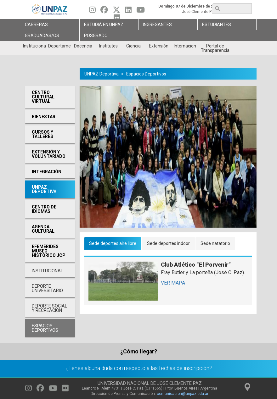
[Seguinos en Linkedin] (128, 11)
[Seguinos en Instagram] (92, 11)
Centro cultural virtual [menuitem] (43, 97)
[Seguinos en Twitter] (116, 11)
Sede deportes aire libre (112, 243)
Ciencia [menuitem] (133, 45)
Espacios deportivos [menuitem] (45, 328)
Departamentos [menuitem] (59, 45)
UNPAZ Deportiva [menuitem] (44, 189)
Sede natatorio (215, 243)
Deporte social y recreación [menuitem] (49, 308)
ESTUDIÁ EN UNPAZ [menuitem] (103, 24)
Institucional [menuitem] (34, 45)
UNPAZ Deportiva (101, 73)
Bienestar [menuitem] (43, 116)
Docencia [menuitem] (83, 45)
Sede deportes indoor (168, 243)
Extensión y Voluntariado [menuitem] (48, 154)
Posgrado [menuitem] (96, 35)
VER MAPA (173, 283)
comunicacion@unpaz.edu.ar (182, 393)
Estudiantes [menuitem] (216, 24)
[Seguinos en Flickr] (65, 389)
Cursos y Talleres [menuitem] (42, 134)
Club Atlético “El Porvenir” (196, 264)
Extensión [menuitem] (158, 45)
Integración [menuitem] (46, 171)
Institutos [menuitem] (108, 45)
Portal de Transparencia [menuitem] (215, 48)
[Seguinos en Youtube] (140, 11)
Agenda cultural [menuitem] (43, 229)
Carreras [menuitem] (36, 24)
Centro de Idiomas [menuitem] (44, 209)
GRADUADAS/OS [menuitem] (42, 35)
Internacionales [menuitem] (185, 45)
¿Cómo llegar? (138, 351)
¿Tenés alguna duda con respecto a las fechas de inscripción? (138, 368)
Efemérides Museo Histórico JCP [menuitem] (48, 251)
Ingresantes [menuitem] (157, 24)
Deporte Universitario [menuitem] (47, 288)
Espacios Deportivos (146, 73)
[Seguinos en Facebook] (104, 11)
